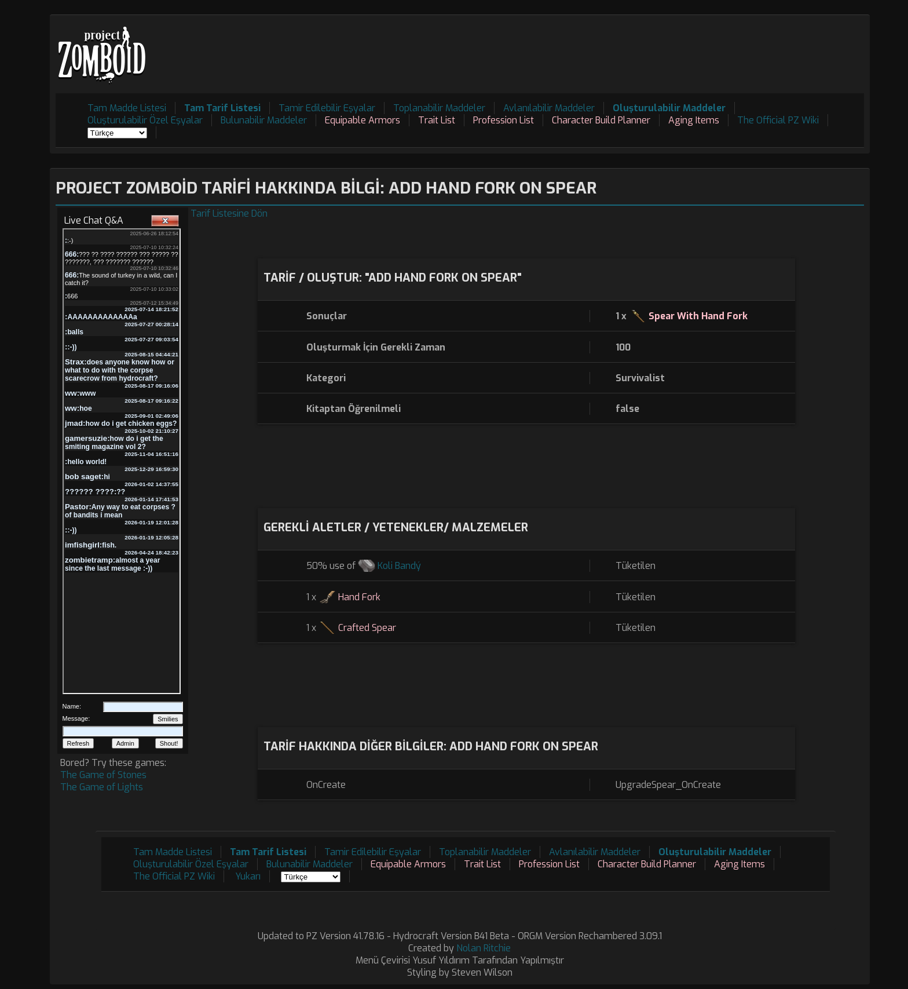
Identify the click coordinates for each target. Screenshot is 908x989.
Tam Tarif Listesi (222, 108)
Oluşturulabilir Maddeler (669, 108)
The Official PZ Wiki (778, 120)
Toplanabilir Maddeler (439, 108)
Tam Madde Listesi (126, 108)
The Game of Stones (103, 775)
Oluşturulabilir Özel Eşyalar (145, 120)
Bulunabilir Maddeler (264, 120)
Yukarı (248, 876)
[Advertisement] (653, 47)
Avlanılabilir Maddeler (549, 108)
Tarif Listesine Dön (229, 213)
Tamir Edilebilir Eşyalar (327, 108)
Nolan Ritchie (483, 948)
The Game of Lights (101, 787)
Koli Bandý (399, 566)
